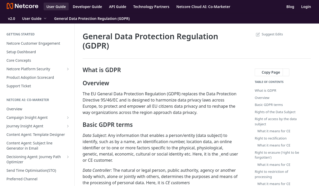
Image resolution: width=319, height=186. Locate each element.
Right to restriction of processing (271, 174)
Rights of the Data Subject (275, 112)
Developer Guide (87, 6)
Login (306, 6)
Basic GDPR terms (269, 104)
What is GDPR (265, 90)
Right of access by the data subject (276, 121)
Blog (290, 6)
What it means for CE (273, 131)
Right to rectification (271, 138)
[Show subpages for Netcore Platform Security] (68, 69)
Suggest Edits (269, 34)
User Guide (56, 6)
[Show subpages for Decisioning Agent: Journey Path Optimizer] (68, 157)
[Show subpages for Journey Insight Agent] (68, 126)
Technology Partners (151, 6)
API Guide (117, 6)
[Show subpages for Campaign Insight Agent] (68, 117)
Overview (262, 97)
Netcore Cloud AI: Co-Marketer (203, 6)
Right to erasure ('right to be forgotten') (277, 155)
